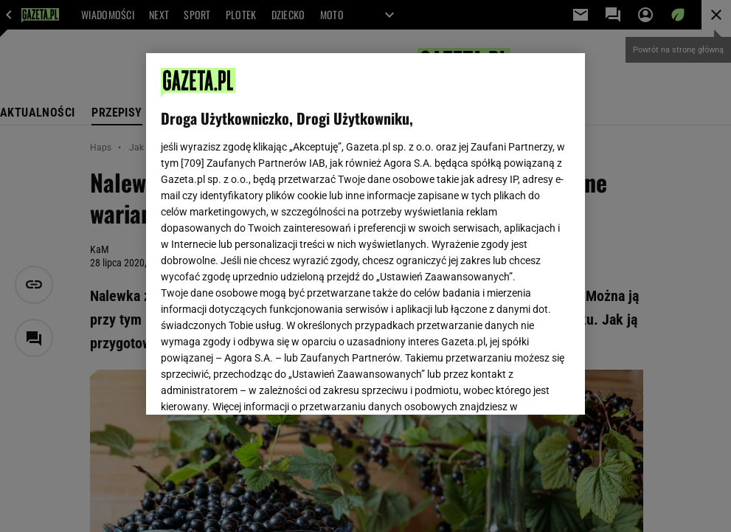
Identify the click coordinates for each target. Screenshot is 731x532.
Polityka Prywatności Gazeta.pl (291, 227)
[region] (365, 234)
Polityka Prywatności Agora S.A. (446, 227)
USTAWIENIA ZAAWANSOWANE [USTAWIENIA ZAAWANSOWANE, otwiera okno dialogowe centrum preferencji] (258, 385)
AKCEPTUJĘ (520, 386)
